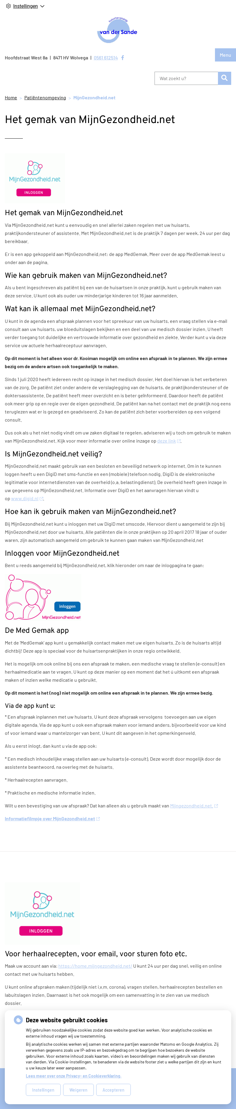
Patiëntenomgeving (45, 97)
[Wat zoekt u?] (186, 78)
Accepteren (113, 1089)
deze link (168, 440)
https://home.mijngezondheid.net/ (95, 966)
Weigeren (78, 1089)
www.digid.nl (27, 498)
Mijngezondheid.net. (194, 805)
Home (11, 97)
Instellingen (43, 1089)
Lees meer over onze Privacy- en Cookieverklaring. (73, 1075)
